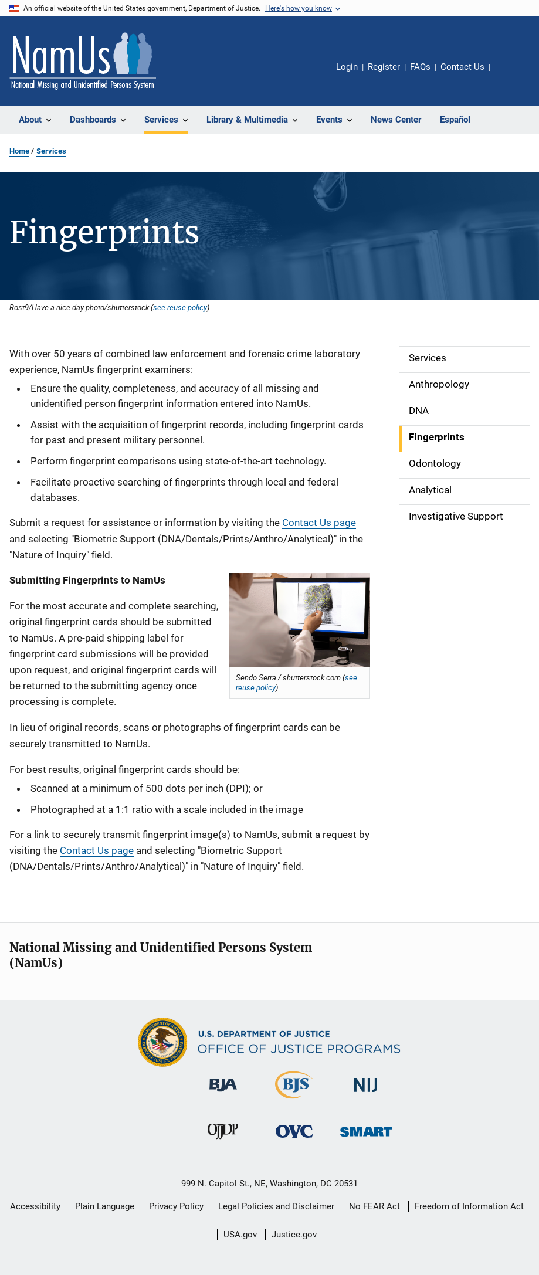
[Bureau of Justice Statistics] (294, 1101)
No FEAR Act (374, 1206)
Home (19, 151)
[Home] (82, 61)
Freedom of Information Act (469, 1206)
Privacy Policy (176, 1206)
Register (384, 67)
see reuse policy (180, 307)
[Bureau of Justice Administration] (223, 1094)
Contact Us (462, 67)
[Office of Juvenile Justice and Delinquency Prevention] (223, 1141)
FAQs (420, 67)
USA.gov (240, 1234)
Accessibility (35, 1206)
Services (51, 151)
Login (347, 67)
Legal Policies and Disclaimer (276, 1206)
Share (508, 75)
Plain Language (104, 1206)
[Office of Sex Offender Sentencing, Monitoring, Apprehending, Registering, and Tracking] (366, 1138)
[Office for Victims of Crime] (294, 1139)
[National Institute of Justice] (366, 1094)
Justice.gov (294, 1234)
